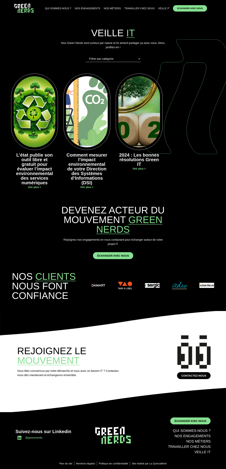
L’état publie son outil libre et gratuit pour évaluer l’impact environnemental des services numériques (34, 168)
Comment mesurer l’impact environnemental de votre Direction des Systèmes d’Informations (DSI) (87, 168)
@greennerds (33, 437)
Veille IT (163, 8)
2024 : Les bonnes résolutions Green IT (139, 159)
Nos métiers (112, 8)
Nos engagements (87, 8)
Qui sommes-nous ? (58, 8)
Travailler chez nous (139, 8)
